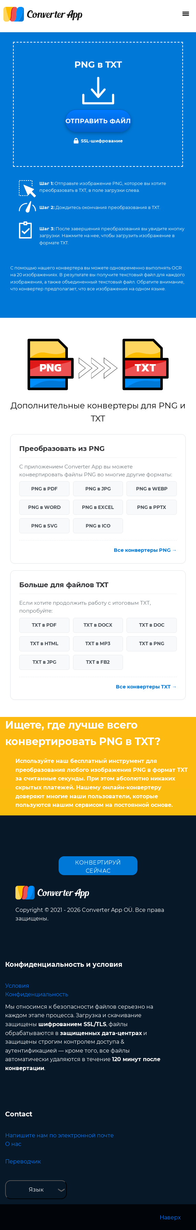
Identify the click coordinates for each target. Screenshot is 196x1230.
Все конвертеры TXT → (146, 687)
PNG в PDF (44, 488)
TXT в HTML (44, 643)
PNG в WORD (44, 507)
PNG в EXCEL (98, 507)
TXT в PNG (151, 643)
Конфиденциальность (36, 994)
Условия (17, 986)
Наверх (170, 1217)
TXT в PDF (44, 625)
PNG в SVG (44, 526)
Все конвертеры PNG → (145, 550)
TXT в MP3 (97, 643)
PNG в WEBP (152, 488)
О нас (13, 1144)
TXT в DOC (151, 625)
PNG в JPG (98, 488)
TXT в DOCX (98, 625)
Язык (36, 1189)
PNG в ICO (98, 526)
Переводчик (23, 1161)
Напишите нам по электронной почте (59, 1135)
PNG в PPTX (151, 507)
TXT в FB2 (98, 662)
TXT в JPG (44, 662)
